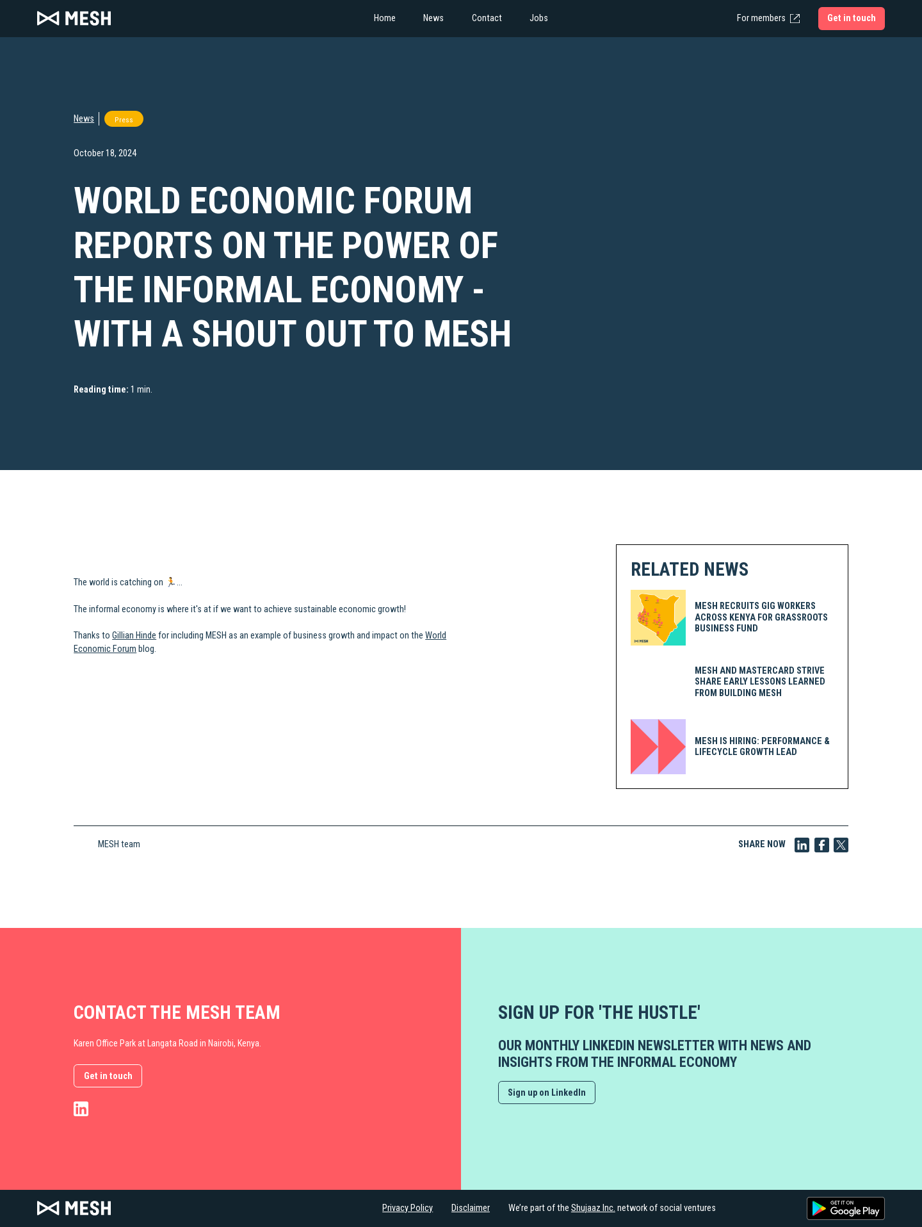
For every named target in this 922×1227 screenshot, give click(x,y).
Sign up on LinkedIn (547, 1092)
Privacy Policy (407, 1208)
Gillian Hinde (134, 635)
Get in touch (108, 1076)
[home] (164, 18)
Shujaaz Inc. (593, 1208)
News (84, 118)
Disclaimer (470, 1208)
